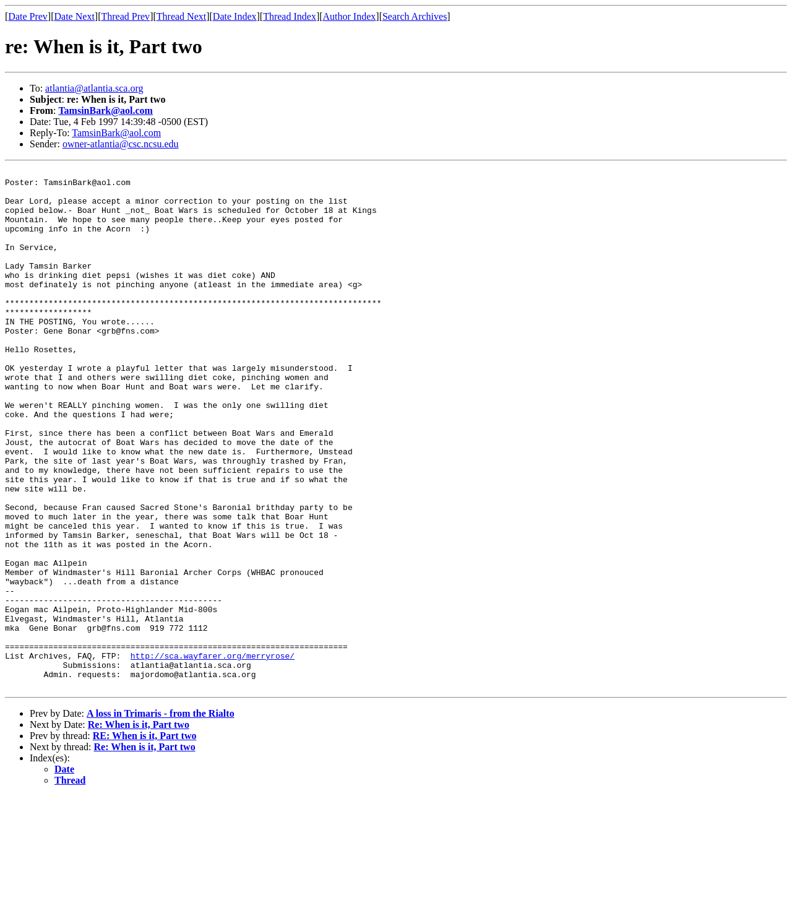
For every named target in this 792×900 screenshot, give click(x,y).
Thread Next (181, 16)
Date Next (74, 16)
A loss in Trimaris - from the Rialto (161, 817)
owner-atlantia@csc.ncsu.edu (120, 144)
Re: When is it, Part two (138, 828)
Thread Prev (125, 16)
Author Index (349, 16)
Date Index (235, 16)
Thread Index (289, 16)
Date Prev (28, 16)
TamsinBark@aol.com (105, 110)
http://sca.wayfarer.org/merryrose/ (213, 753)
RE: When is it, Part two (145, 839)
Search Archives (414, 16)
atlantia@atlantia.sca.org (94, 88)
